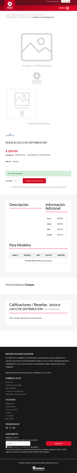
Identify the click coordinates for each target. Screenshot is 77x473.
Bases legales (11, 388)
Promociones (11, 406)
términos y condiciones (22, 447)
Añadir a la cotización (34, 181)
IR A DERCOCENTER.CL (53, 1)
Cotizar (8, 413)
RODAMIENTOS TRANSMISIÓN (18, 17)
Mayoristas (10, 419)
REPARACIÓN (37, 15)
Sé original (9, 416)
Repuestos (10, 403)
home (8, 15)
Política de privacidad (13, 385)
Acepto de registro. (23, 447)
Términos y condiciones (14, 391)
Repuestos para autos (21, 15)
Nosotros (9, 382)
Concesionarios (11, 410)
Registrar (59, 443)
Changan (15, 161)
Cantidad (9, 181)
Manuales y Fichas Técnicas (16, 394)
